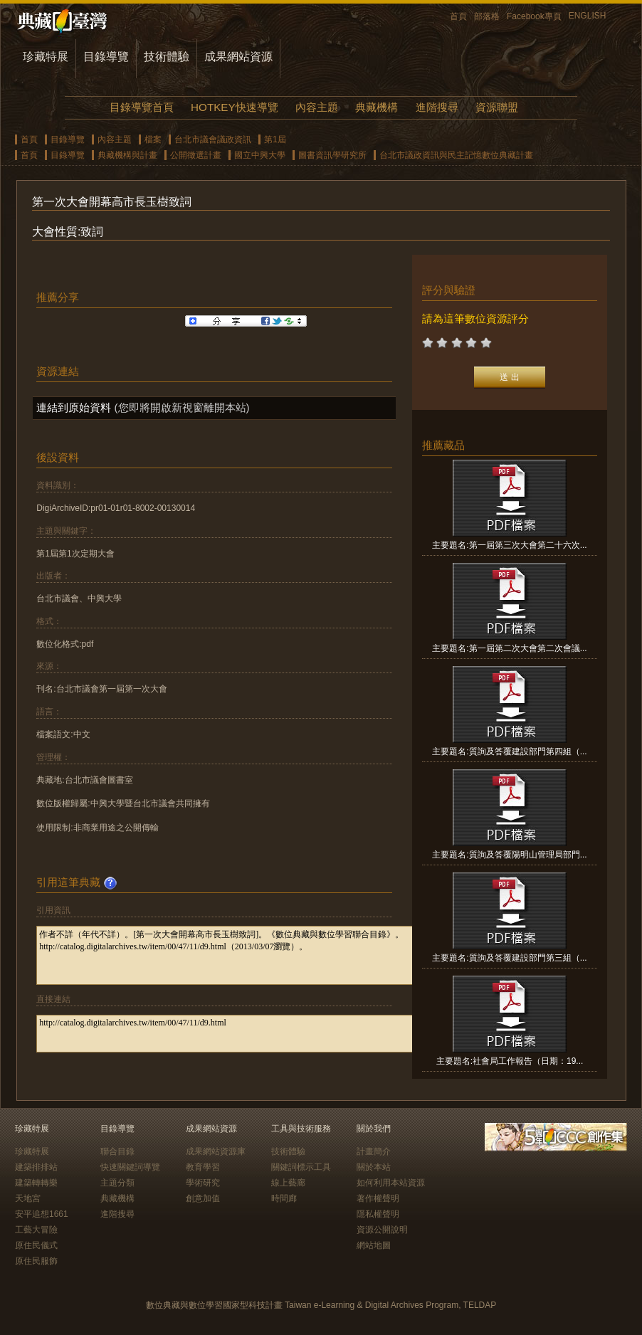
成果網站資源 (238, 57)
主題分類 (117, 1183)
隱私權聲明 (378, 1214)
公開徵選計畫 (195, 155)
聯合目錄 (117, 1151)
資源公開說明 (382, 1230)
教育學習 (203, 1167)
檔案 (153, 139)
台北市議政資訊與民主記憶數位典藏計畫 (456, 155)
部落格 (487, 16)
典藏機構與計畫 (127, 155)
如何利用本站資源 (391, 1183)
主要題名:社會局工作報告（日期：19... (510, 1061)
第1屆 (275, 139)
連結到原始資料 (73, 407)
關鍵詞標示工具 (301, 1167)
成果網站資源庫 (216, 1151)
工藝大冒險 (36, 1230)
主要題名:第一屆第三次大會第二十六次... (509, 545)
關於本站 (374, 1167)
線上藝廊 (288, 1183)
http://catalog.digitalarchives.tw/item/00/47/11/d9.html (243, 1033)
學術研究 (203, 1183)
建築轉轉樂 (36, 1183)
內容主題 (316, 107)
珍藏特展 (45, 57)
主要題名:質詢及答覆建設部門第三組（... (509, 958)
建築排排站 (36, 1167)
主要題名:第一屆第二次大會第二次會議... (509, 648)
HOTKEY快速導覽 (234, 107)
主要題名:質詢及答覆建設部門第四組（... (509, 751)
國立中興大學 (259, 155)
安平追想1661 (41, 1214)
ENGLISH (587, 16)
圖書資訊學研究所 (332, 155)
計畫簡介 (374, 1151)
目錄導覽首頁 (142, 107)
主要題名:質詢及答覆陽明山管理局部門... (509, 855)
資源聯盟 (496, 107)
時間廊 (284, 1198)
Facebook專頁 (534, 16)
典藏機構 (376, 107)
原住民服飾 (36, 1261)
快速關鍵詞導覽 (130, 1167)
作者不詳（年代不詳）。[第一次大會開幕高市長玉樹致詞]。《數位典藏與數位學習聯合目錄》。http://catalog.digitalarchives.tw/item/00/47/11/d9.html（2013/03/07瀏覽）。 (243, 955)
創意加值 (203, 1198)
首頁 (458, 16)
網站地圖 (374, 1245)
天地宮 (28, 1198)
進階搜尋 (437, 107)
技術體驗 (166, 57)
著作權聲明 (378, 1198)
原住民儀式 (36, 1245)
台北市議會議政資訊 (212, 139)
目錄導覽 (106, 57)
